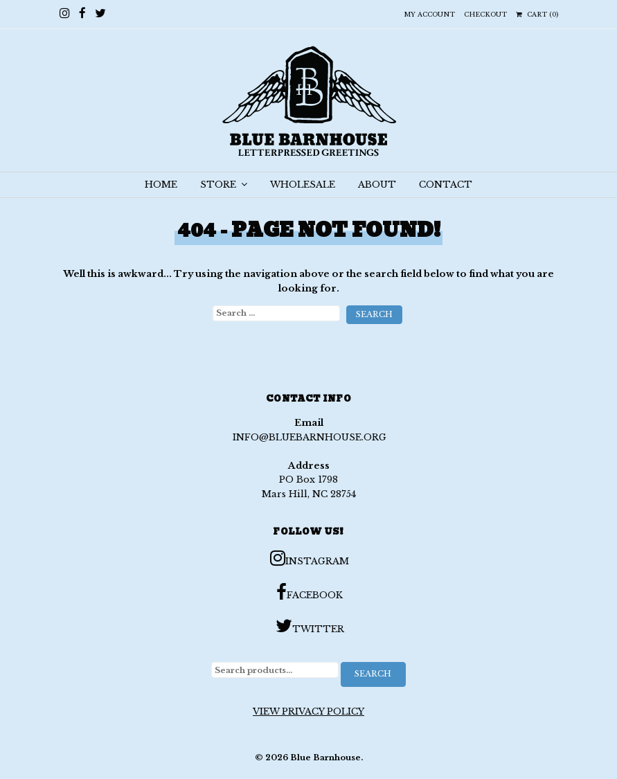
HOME (161, 184)
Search (373, 674)
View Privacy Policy (308, 711)
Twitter (310, 626)
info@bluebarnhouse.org (309, 437)
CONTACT (445, 184)
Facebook (309, 592)
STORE (223, 184)
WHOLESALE (302, 184)
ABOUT (377, 184)
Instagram (309, 558)
